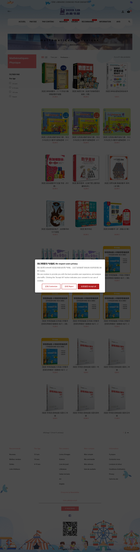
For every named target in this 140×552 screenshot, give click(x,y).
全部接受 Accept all (88, 286)
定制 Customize (51, 286)
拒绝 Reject (69, 286)
